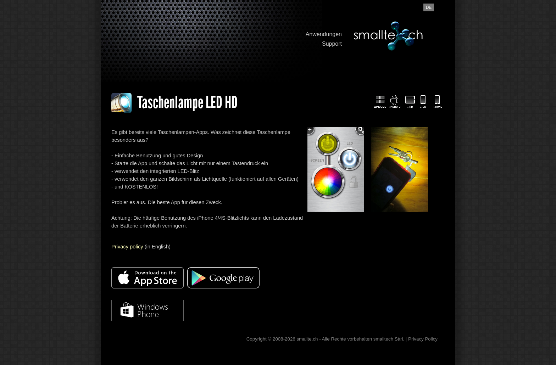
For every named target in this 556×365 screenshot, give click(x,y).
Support (332, 44)
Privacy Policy (423, 339)
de (429, 7)
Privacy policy (127, 246)
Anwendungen (324, 34)
